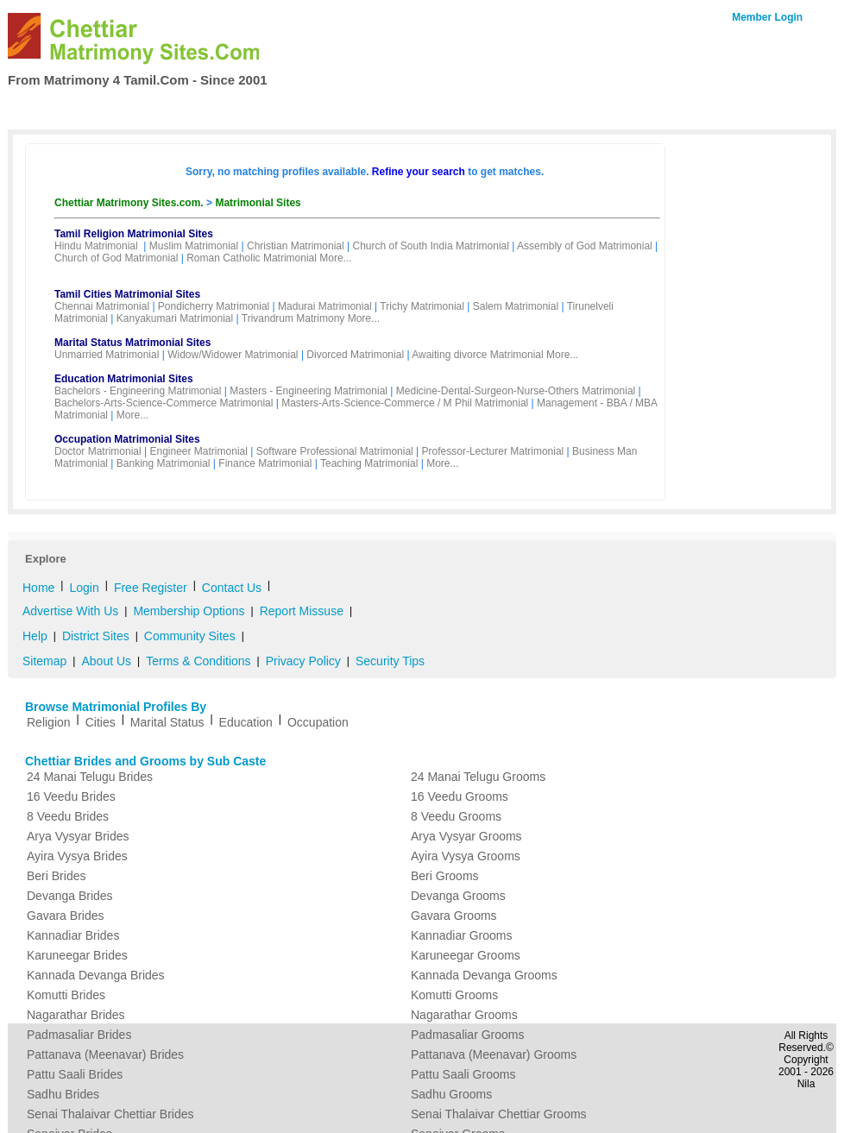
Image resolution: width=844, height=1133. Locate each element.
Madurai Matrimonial (325, 306)
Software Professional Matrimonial (334, 451)
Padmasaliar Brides (79, 1035)
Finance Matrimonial (265, 463)
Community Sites (190, 636)
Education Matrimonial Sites (123, 379)
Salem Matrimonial (515, 306)
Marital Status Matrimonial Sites (132, 343)
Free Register (309, 109)
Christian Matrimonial (295, 246)
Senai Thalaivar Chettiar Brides (110, 1114)
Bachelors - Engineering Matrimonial (137, 391)
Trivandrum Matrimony (293, 318)
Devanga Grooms (458, 896)
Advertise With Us (70, 611)
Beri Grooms (445, 876)
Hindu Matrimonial (96, 246)
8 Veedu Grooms (456, 816)
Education (246, 722)
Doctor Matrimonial (98, 451)
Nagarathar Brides (76, 1015)
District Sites (95, 636)
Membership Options (188, 611)
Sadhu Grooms (451, 1094)
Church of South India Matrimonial (430, 246)
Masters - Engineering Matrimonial (308, 391)
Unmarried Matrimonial (106, 355)
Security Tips (390, 661)
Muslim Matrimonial (193, 246)
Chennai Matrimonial (101, 306)
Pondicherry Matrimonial (213, 306)
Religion (49, 722)
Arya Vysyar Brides (78, 836)
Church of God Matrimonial (116, 258)
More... (335, 258)
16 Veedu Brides (71, 796)
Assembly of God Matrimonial (584, 246)
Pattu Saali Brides (75, 1074)
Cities (100, 722)
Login (83, 588)
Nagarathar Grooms (464, 1015)
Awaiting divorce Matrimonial (478, 355)
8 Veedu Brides (68, 816)
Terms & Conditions (198, 661)
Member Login (767, 17)
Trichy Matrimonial (422, 306)
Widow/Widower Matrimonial (232, 355)
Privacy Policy (303, 661)
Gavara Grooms (454, 915)
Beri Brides (56, 876)
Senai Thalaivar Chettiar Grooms (499, 1114)
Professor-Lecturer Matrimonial (493, 451)
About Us (106, 661)
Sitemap (44, 661)
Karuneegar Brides (77, 955)
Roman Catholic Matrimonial (251, 258)
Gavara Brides (65, 915)
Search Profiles (122, 109)
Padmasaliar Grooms (468, 1035)
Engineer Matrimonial (199, 451)
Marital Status (167, 722)
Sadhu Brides (63, 1094)
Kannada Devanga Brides (96, 975)
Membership (218, 109)
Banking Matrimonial (164, 463)
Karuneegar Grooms (465, 955)
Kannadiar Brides (73, 935)
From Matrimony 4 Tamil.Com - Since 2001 (138, 79)
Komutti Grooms (454, 995)
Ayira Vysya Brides (77, 856)
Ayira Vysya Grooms (465, 856)
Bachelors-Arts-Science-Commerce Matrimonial (163, 403)
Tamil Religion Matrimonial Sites (133, 234)
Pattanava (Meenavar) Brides (105, 1054)
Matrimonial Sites (257, 203)
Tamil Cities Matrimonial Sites (127, 294)
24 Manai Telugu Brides (90, 777)
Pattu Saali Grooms (463, 1074)
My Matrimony (406, 109)
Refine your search (418, 172)
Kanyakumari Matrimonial (175, 318)
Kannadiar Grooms (462, 935)
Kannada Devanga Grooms (484, 975)
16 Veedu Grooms (459, 796)
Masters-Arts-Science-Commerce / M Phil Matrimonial (404, 403)
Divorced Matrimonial (355, 355)
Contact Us (760, 107)
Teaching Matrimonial (369, 463)
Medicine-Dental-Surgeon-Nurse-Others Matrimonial (515, 391)
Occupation (318, 722)
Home (43, 109)
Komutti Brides (66, 995)
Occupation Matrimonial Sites (127, 439)
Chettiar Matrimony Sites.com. (130, 203)
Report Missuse (301, 611)
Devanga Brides (70, 896)
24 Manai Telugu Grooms (478, 777)
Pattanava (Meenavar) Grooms (493, 1054)
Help (34, 636)
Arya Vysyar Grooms (466, 836)
